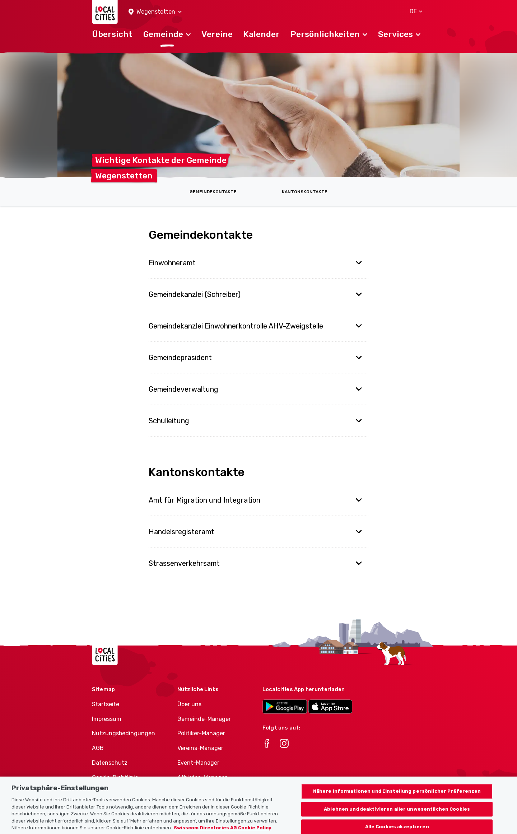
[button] (155, 12)
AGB (98, 748)
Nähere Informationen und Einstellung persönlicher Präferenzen (397, 799)
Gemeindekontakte (213, 191)
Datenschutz (109, 762)
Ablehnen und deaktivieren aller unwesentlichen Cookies (397, 817)
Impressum (106, 719)
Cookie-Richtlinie (115, 777)
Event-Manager (198, 762)
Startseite (105, 704)
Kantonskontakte (304, 191)
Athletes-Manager (202, 777)
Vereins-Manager (200, 748)
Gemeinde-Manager (204, 719)
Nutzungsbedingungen (123, 733)
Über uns (189, 704)
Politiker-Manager (201, 733)
